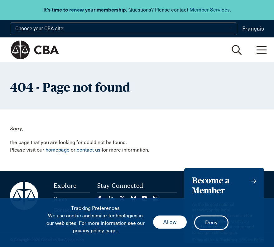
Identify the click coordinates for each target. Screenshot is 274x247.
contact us (88, 150)
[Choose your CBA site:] (123, 28)
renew (76, 10)
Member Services (210, 10)
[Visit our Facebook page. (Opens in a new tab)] (102, 196)
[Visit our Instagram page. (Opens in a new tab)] (147, 196)
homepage (58, 150)
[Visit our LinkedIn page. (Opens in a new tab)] (114, 196)
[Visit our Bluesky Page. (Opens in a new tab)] (136, 196)
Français (253, 28)
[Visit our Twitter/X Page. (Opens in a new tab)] (125, 196)
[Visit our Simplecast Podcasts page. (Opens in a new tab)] (155, 196)
